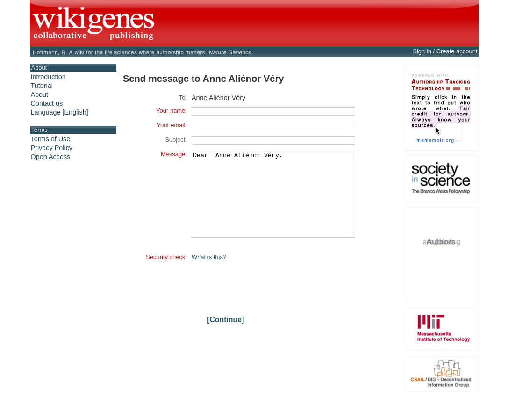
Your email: (172, 125)
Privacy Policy (52, 148)
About (40, 94)
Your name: (171, 110)
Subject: (176, 139)
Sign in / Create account (445, 51)
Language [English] (59, 112)
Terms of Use (51, 139)
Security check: (166, 273)
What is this (207, 273)
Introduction (48, 76)
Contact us (47, 103)
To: (183, 97)
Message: (174, 154)
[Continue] (225, 336)
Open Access (51, 156)
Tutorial (42, 85)
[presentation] (263, 301)
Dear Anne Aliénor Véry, (273, 202)
